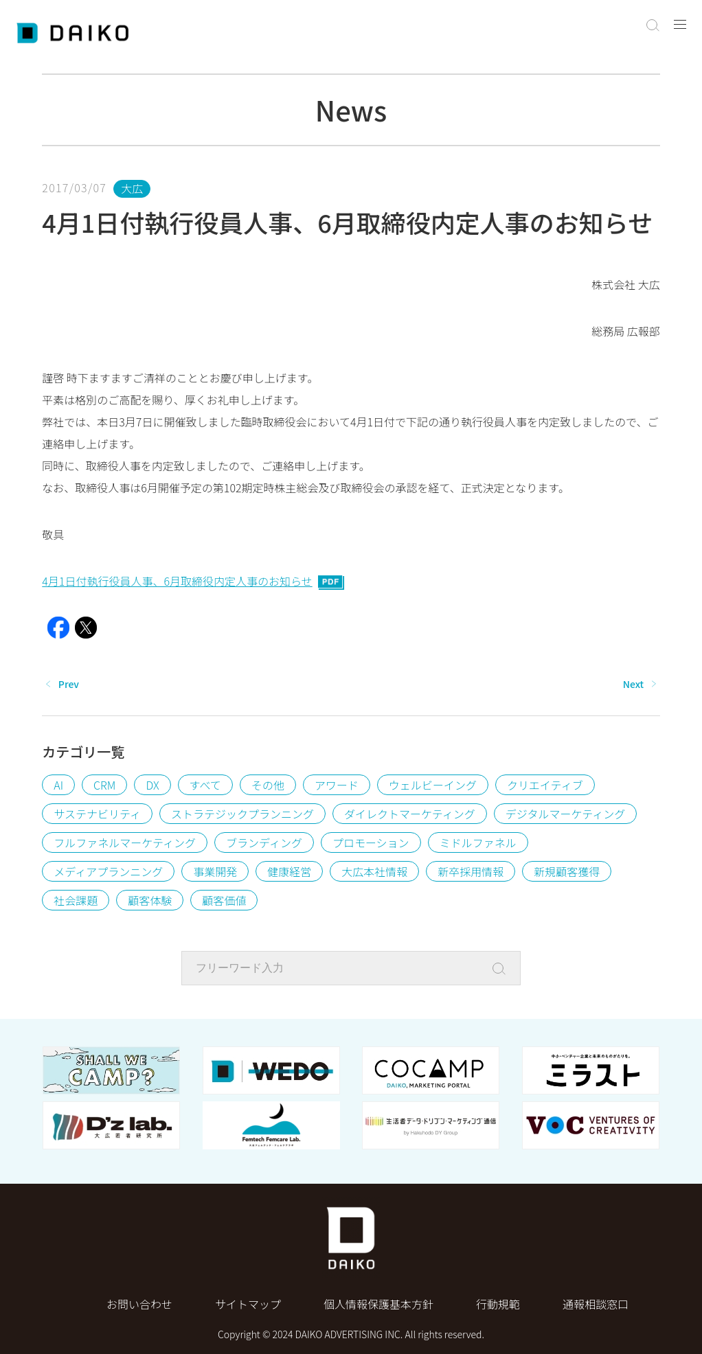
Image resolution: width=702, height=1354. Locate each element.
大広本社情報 (374, 871)
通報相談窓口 (596, 1304)
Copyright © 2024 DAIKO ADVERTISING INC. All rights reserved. (351, 1334)
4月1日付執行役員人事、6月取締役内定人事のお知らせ (193, 581)
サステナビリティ (97, 813)
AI (58, 785)
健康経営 (289, 871)
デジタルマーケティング (565, 813)
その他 (267, 785)
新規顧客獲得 (567, 871)
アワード (337, 785)
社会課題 (76, 900)
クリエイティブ (545, 785)
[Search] (503, 968)
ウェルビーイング (433, 785)
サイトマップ (248, 1304)
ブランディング (264, 842)
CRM (104, 785)
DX (152, 785)
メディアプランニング (108, 871)
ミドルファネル (478, 842)
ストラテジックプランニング (242, 813)
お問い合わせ (139, 1304)
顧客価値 (224, 900)
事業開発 (215, 871)
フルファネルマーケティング (125, 842)
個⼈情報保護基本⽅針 (378, 1304)
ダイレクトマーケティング (409, 813)
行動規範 (498, 1304)
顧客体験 (150, 900)
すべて (205, 785)
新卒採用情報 (470, 871)
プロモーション (370, 842)
